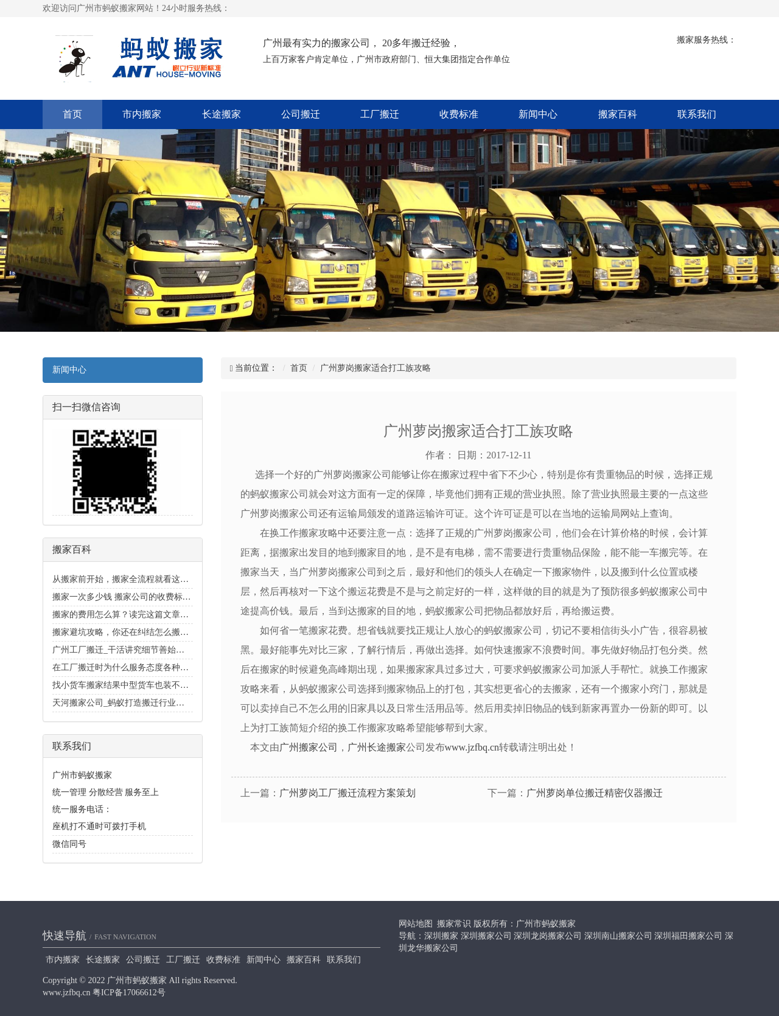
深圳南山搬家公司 (618, 936)
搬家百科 (617, 114)
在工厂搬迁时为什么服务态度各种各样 (124, 667)
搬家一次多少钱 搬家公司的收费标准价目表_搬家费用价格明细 (170, 596)
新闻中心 (538, 114)
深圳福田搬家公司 (688, 936)
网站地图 (416, 923)
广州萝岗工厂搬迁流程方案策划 (347, 793)
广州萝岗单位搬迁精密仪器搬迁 (594, 793)
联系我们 (696, 114)
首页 (72, 114)
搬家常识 (454, 923)
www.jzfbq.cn (472, 747)
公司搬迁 (300, 114)
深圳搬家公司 (486, 936)
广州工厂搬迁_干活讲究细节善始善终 (122, 649)
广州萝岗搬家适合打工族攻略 (375, 368)
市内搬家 (141, 114)
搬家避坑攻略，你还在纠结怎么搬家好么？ (133, 632)
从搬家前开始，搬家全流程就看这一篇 (124, 579)
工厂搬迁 (379, 114)
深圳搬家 (441, 936)
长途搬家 (221, 114)
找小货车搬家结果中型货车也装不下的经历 (133, 685)
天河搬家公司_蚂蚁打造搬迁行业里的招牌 (131, 702)
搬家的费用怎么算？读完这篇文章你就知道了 (137, 614)
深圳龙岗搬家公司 (548, 936)
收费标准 (458, 114)
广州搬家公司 (308, 747)
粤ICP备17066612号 (129, 992)
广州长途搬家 (377, 747)
